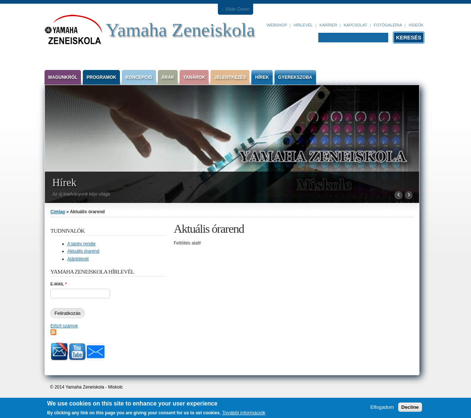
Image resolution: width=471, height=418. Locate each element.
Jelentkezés (230, 77)
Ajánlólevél (78, 258)
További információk (243, 414)
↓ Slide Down (236, 9)
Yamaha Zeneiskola (180, 29)
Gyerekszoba (295, 77)
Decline (410, 408)
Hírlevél (303, 25)
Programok (101, 77)
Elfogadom (382, 408)
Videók (416, 25)
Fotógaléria (388, 25)
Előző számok (64, 326)
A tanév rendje (81, 243)
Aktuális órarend (83, 251)
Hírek (262, 77)
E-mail (58, 284)
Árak (168, 77)
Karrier (328, 25)
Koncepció (138, 77)
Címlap (57, 211)
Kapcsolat (355, 25)
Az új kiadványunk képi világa (81, 194)
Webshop (277, 25)
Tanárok (194, 77)
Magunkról (62, 77)
